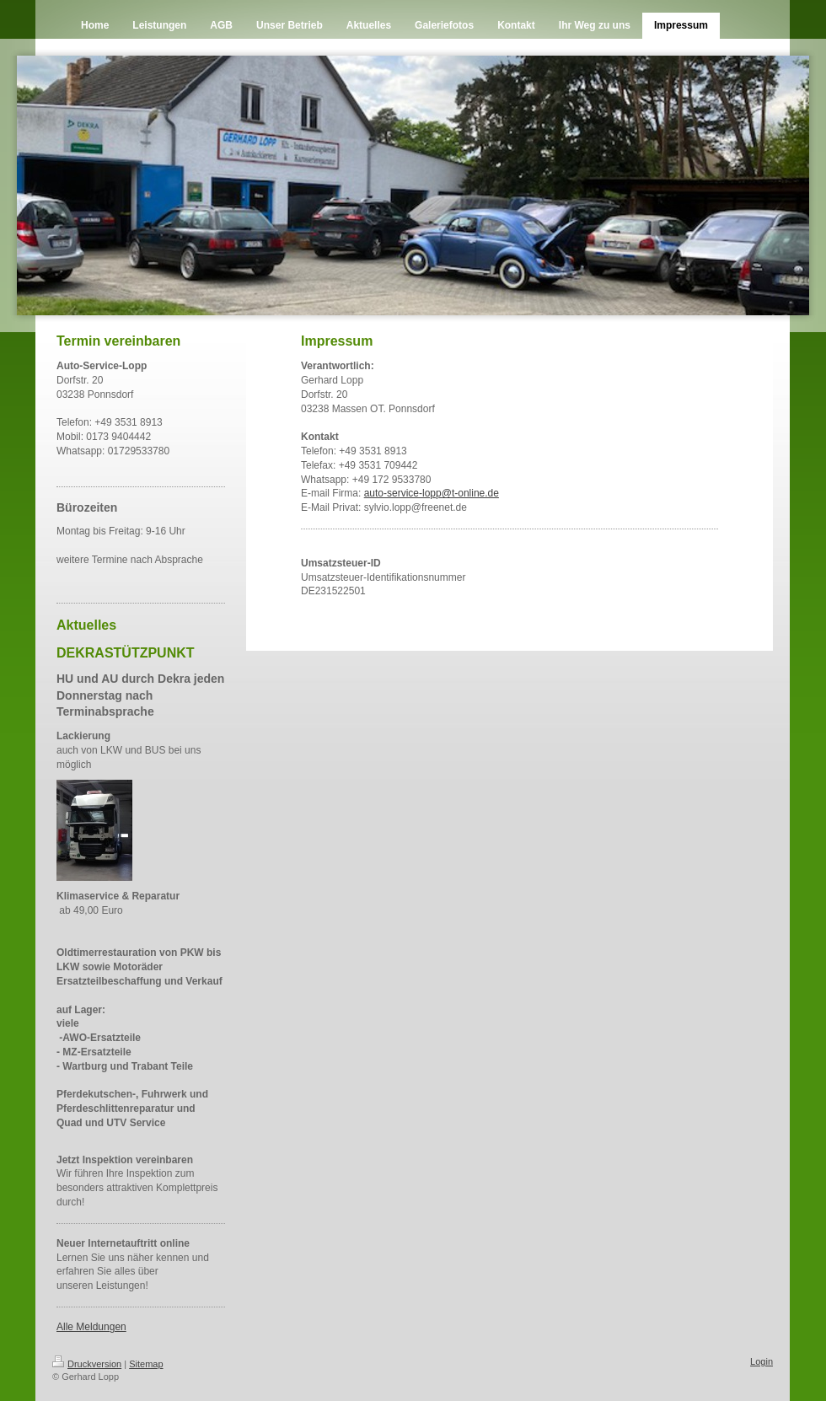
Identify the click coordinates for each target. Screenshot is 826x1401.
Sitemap (146, 1364)
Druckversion (86, 1364)
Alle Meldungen (91, 1327)
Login (761, 1361)
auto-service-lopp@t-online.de (431, 493)
